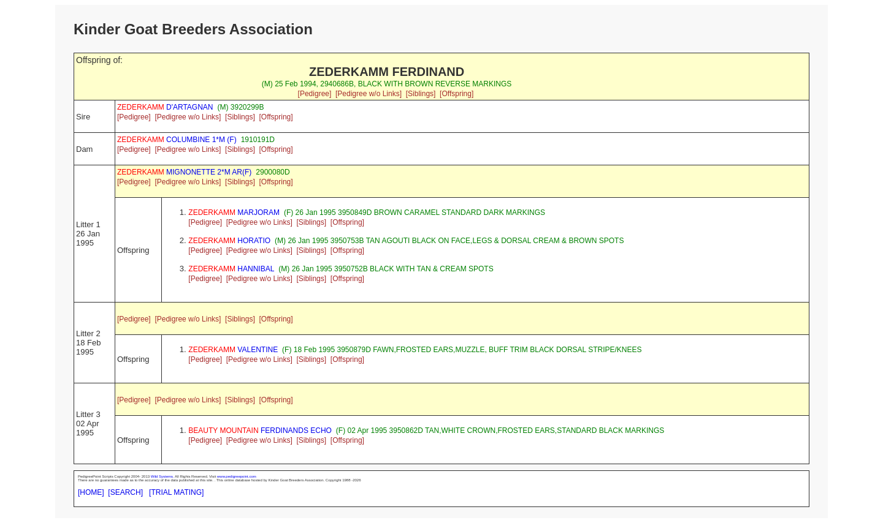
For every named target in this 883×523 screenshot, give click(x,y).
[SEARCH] (125, 492)
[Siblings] (421, 93)
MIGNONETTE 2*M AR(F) (184, 172)
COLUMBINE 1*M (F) (177, 139)
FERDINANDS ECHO (260, 430)
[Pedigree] (315, 93)
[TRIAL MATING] (176, 492)
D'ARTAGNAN (165, 107)
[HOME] (91, 492)
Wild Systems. (162, 476)
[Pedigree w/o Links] (368, 93)
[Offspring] (456, 93)
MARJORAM (234, 212)
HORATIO (229, 240)
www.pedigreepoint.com (236, 476)
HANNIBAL (231, 269)
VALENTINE (233, 349)
